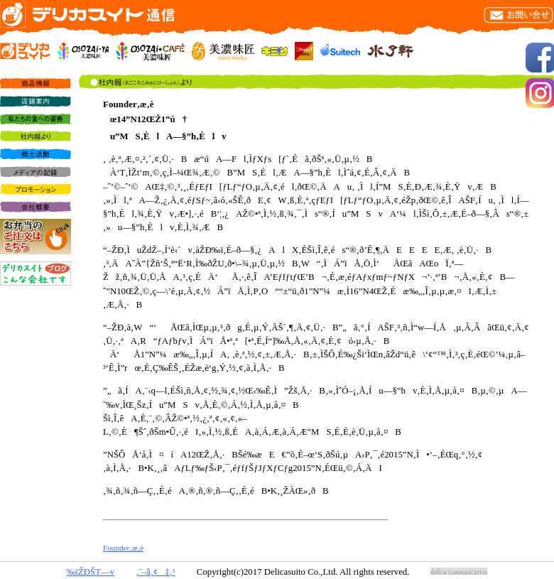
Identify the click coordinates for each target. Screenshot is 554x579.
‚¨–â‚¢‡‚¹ (155, 572)
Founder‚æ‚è (123, 547)
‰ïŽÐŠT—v (91, 572)
